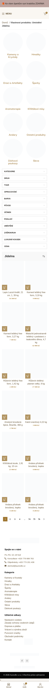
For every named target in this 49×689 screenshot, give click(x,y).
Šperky (8, 588)
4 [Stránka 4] (19, 519)
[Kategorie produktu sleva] (36, 151)
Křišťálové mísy (12, 595)
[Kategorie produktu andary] (13, 125)
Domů (5, 22)
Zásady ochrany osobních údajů (19, 623)
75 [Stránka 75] (34, 519)
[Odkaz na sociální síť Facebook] (22, 661)
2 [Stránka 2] (10, 519)
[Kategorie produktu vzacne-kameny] (13, 46)
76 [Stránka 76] (39, 519)
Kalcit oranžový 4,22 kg (36, 422)
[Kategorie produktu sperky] (36, 73)
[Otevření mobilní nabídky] (7, 13)
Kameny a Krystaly (13, 578)
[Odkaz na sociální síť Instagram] (27, 661)
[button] (4, 287)
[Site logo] (24, 14)
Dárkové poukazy (13, 608)
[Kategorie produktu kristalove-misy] (36, 99)
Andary (8, 598)
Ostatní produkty (12, 601)
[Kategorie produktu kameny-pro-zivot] (13, 99)
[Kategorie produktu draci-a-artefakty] (13, 73)
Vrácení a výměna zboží (16, 630)
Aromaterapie (11, 591)
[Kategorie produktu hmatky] (36, 44)
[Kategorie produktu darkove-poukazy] (13, 152)
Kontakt (8, 640)
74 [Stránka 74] (29, 519)
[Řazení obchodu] (44, 256)
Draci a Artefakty (12, 584)
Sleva (7, 605)
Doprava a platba (13, 626)
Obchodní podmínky (14, 636)
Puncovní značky (12, 633)
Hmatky (8, 581)
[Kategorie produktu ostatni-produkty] (36, 125)
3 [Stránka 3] (14, 519)
